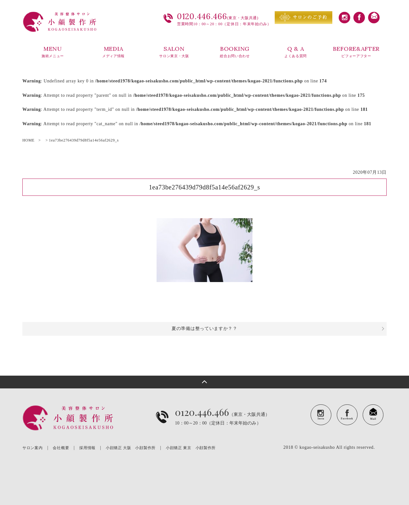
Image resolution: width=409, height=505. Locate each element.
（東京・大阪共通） (222, 422)
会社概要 (61, 448)
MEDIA (113, 52)
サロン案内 (32, 448)
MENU (52, 52)
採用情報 (87, 448)
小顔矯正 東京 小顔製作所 (191, 448)
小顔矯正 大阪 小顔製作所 (131, 448)
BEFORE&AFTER (356, 52)
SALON (174, 52)
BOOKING (234, 52)
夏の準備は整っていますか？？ (204, 328)
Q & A (295, 52)
